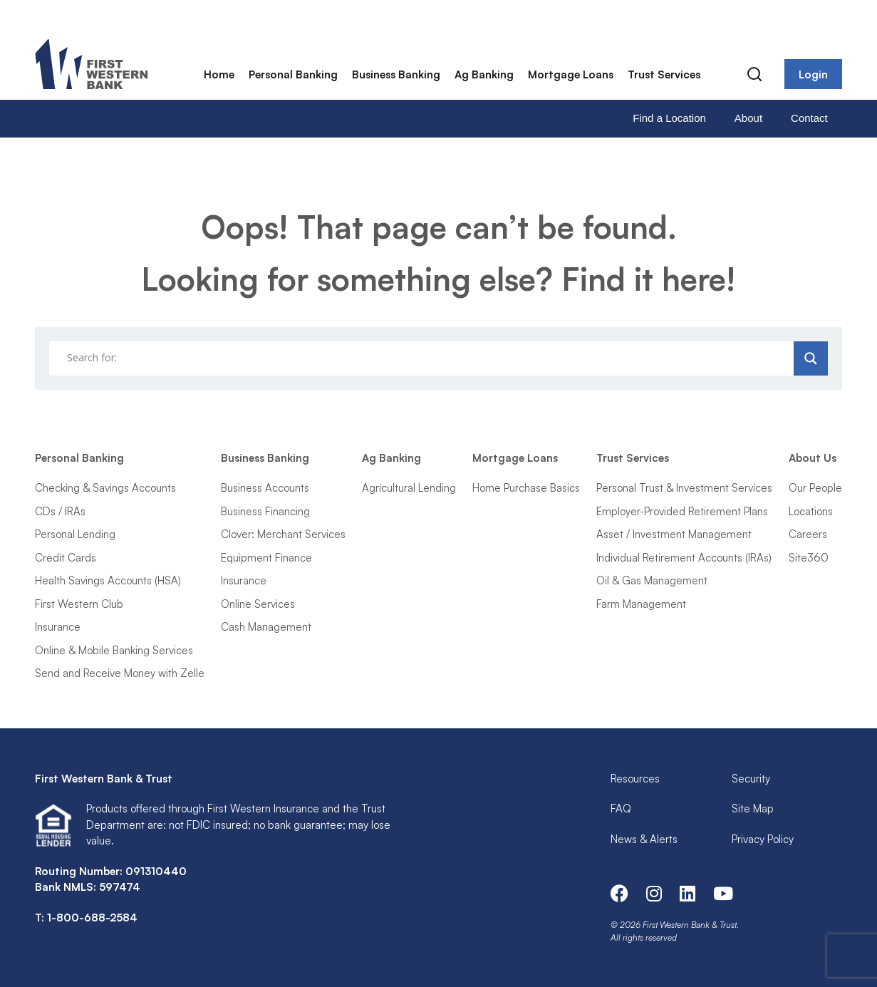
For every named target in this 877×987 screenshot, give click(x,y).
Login (813, 74)
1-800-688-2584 (92, 917)
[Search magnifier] (811, 358)
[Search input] (423, 358)
